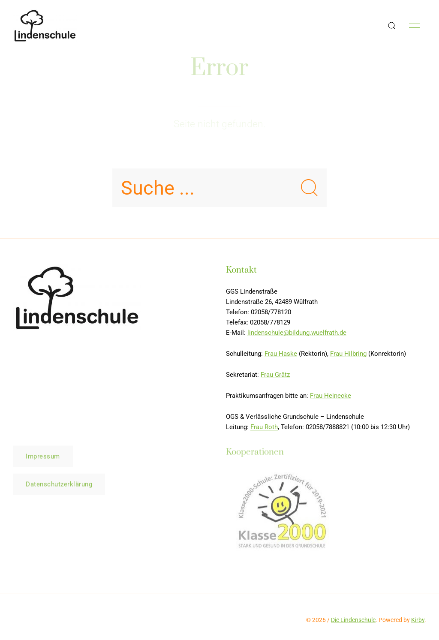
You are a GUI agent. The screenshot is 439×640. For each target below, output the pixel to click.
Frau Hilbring (348, 354)
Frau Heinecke (330, 396)
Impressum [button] (43, 457)
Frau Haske (281, 354)
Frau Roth (264, 427)
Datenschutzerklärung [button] (59, 485)
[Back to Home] (45, 25)
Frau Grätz (275, 375)
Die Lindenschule (353, 619)
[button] (392, 25)
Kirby (417, 619)
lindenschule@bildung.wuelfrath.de (296, 333)
